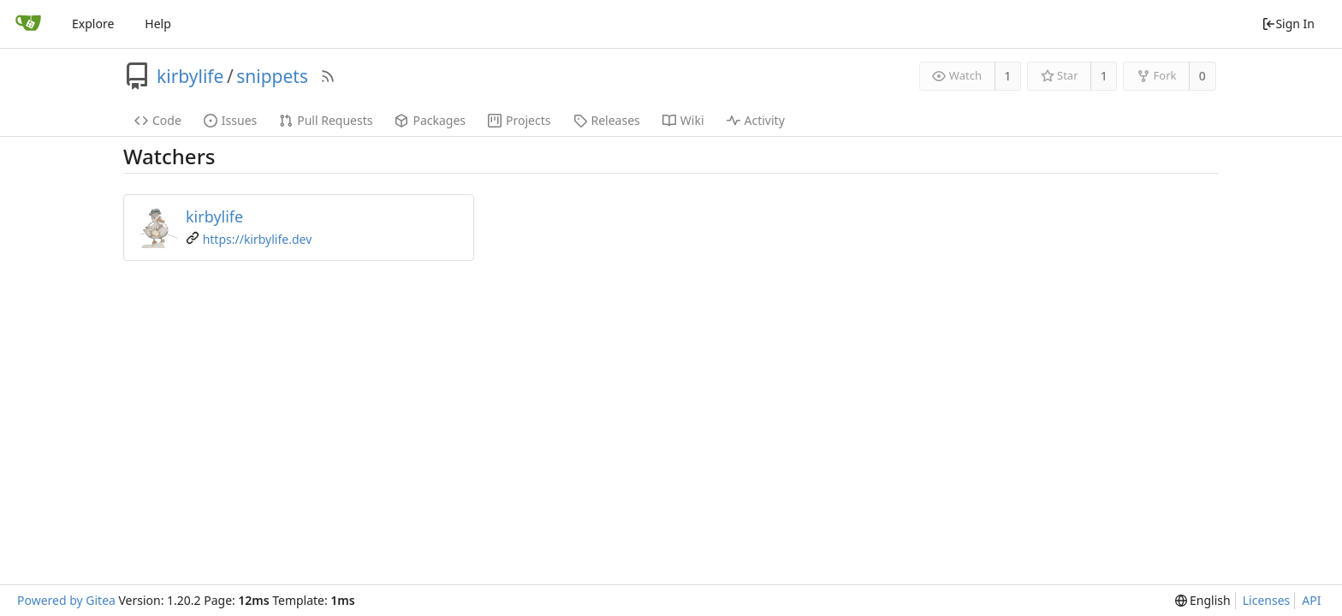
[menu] (1203, 601)
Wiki (683, 120)
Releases (606, 120)
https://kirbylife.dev (257, 239)
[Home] (28, 23)
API (1311, 600)
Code (157, 120)
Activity (756, 120)
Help (158, 23)
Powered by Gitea (66, 600)
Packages (430, 120)
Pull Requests (325, 120)
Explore (93, 23)
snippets (272, 76)
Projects (519, 120)
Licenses (1267, 600)
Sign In (1288, 23)
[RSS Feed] (328, 76)
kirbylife (190, 76)
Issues (230, 120)
